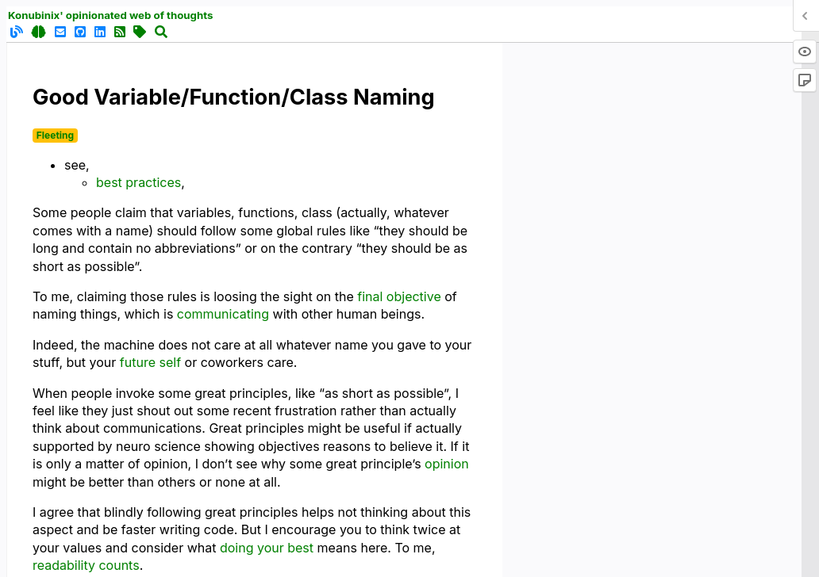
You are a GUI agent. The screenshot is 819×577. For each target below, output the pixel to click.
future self (150, 362)
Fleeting (55, 135)
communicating (223, 314)
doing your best (266, 548)
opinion (447, 464)
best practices (138, 182)
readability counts (86, 565)
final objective (398, 296)
